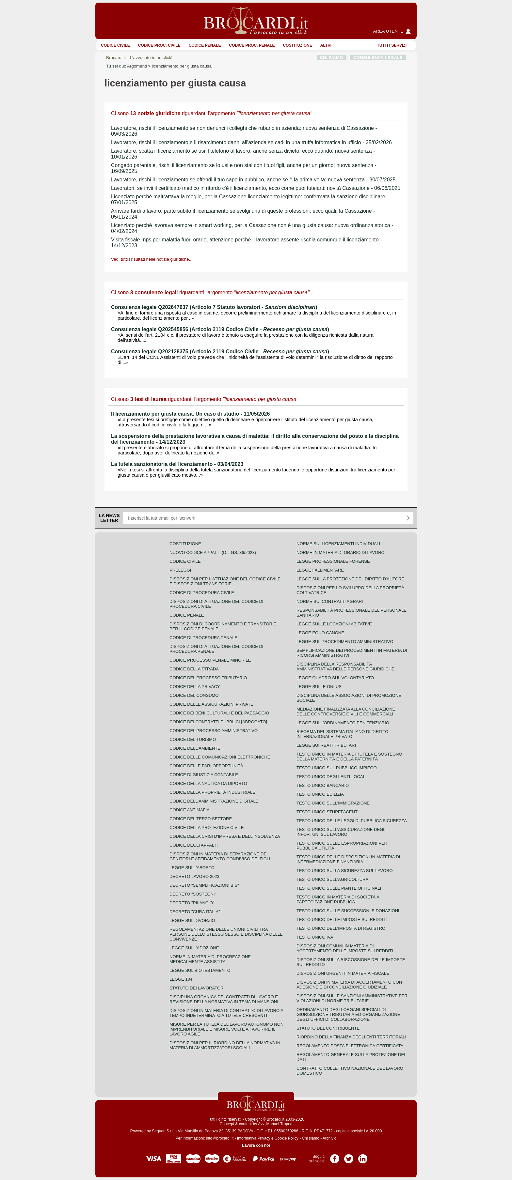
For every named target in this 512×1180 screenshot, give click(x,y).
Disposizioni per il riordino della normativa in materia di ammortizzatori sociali (224, 1045)
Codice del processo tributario (208, 677)
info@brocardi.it (219, 1138)
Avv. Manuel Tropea (275, 1124)
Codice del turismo (192, 739)
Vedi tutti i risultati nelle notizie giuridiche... (152, 259)
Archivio (330, 1138)
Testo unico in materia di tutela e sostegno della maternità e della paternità (349, 756)
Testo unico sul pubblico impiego (336, 767)
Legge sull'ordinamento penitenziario (342, 722)
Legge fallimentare (320, 570)
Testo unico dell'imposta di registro (340, 928)
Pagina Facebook (334, 1156)
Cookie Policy (286, 1138)
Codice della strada (194, 669)
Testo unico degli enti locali (331, 776)
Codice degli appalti (193, 845)
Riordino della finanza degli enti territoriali (351, 1036)
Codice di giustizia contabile (203, 774)
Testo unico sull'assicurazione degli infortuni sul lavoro (341, 832)
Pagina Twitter (348, 1156)
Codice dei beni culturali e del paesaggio (219, 713)
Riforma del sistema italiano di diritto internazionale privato (342, 734)
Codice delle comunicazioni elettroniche (219, 757)
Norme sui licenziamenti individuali (338, 543)
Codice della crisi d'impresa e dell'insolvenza (224, 836)
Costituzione (297, 45)
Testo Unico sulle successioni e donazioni (347, 910)
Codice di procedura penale (203, 637)
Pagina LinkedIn (362, 1156)
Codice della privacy (194, 686)
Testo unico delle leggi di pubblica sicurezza (351, 820)
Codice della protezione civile (206, 827)
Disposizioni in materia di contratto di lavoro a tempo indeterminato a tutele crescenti (226, 1013)
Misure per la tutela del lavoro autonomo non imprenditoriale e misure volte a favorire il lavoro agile (226, 1029)
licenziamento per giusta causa (182, 66)
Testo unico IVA (314, 937)
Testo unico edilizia (320, 794)
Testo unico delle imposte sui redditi (341, 919)
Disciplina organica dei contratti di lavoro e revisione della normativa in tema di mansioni (223, 999)
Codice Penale (205, 45)
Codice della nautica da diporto (208, 783)
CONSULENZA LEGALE (378, 57)
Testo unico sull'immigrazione (333, 803)
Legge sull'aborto (192, 867)
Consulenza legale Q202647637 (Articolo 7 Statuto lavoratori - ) (214, 307)
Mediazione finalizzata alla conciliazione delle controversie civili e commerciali (345, 711)
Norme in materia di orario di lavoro (340, 552)
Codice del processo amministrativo (213, 730)
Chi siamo (310, 1138)
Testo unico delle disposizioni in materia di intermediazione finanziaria (348, 859)
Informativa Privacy (253, 1138)
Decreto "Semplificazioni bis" (204, 885)
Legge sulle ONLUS (319, 686)
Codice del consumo (193, 695)
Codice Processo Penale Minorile (210, 660)
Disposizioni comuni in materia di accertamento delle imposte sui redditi (344, 948)
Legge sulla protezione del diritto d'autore (350, 578)
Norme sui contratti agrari (329, 601)
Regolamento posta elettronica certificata (349, 1045)
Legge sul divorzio (192, 920)
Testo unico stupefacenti (327, 811)
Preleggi (180, 570)
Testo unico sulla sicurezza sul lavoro (344, 870)
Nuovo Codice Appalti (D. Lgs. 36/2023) (212, 552)
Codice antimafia (189, 809)
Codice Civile (115, 45)
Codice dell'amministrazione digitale (213, 801)
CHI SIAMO (331, 57)
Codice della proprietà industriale (212, 792)
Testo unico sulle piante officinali (338, 888)
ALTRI (325, 45)
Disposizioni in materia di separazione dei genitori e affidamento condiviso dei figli (219, 856)
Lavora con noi (256, 1145)
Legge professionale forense (333, 561)
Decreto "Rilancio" (192, 902)
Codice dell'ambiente (194, 748)
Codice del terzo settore (200, 818)
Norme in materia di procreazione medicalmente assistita (210, 959)
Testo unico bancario (322, 785)
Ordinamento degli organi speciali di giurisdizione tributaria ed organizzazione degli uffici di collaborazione (348, 1014)
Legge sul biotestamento (200, 970)
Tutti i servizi (392, 45)
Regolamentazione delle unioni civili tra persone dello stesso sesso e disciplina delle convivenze (226, 934)
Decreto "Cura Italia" (194, 911)
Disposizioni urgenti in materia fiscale (342, 973)
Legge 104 (180, 979)
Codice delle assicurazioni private (211, 704)
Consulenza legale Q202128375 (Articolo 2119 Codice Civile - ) (220, 351)
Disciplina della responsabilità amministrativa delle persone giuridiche (345, 666)
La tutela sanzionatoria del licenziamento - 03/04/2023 (177, 464)
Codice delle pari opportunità (206, 765)
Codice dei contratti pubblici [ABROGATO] (218, 721)
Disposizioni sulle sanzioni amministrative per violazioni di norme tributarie (352, 998)
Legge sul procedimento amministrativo (344, 641)
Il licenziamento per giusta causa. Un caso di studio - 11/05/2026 (190, 414)
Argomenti (137, 66)
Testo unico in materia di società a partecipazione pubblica (337, 899)
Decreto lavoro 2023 (194, 876)
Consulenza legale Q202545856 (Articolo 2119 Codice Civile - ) (220, 329)
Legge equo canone (320, 632)
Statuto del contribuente (328, 1028)
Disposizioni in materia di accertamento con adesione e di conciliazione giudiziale (349, 984)
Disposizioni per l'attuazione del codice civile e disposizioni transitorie (224, 581)
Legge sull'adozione (194, 947)
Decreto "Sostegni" (192, 894)
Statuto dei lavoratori (197, 988)
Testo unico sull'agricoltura (332, 879)
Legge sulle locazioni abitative (334, 623)
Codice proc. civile (159, 45)
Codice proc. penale (252, 45)
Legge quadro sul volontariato (335, 677)
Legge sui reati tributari (326, 745)
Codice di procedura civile (201, 592)
